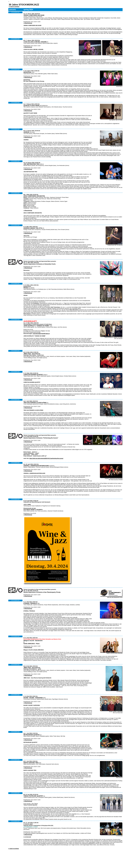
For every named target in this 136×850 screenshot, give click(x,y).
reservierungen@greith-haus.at (41, 333)
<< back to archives (14, 6)
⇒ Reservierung (28, 23)
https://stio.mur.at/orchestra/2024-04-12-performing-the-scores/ (46, 458)
